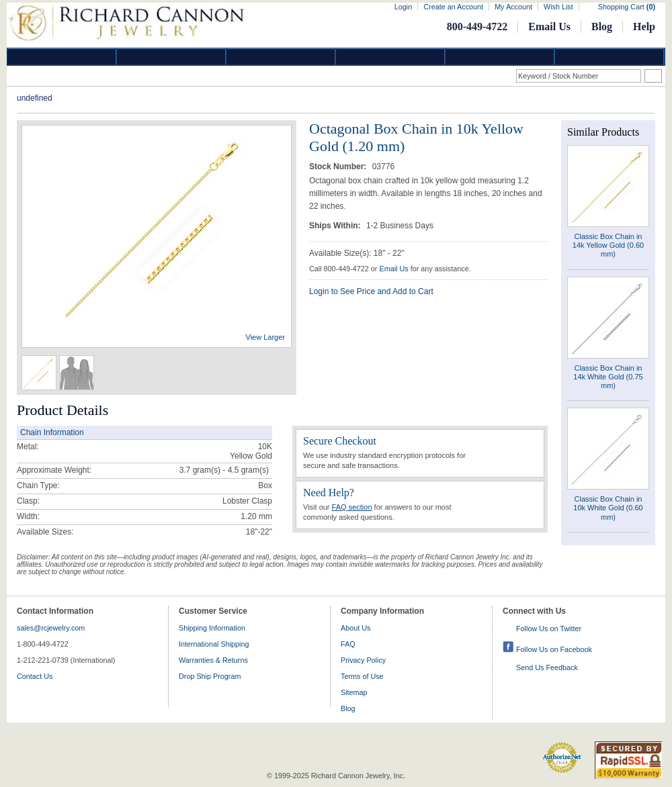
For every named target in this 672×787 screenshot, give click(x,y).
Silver (280, 56)
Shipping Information (212, 628)
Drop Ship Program (210, 676)
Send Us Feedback (547, 667)
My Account (513, 7)
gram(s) (224, 470)
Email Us (549, 26)
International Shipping (214, 644)
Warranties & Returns (213, 660)
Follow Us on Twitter (548, 628)
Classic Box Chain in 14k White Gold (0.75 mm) (607, 376)
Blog (601, 26)
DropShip (609, 56)
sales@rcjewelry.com (51, 628)
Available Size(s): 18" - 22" (357, 253)
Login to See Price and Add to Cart (371, 291)
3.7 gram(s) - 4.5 (209, 470)
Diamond (61, 56)
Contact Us (34, 676)
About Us (355, 628)
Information (500, 56)
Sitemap (354, 692)
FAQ (348, 644)
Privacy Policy (363, 660)
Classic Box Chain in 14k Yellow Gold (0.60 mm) (608, 245)
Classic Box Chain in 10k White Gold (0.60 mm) (607, 507)
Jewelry (390, 56)
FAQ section (352, 507)
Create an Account (453, 7)
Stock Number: (339, 166)
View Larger (266, 337)
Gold (171, 56)
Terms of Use (362, 676)
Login (403, 7)
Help (644, 26)
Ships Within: (336, 225)
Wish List (558, 7)
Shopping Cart (626, 7)
